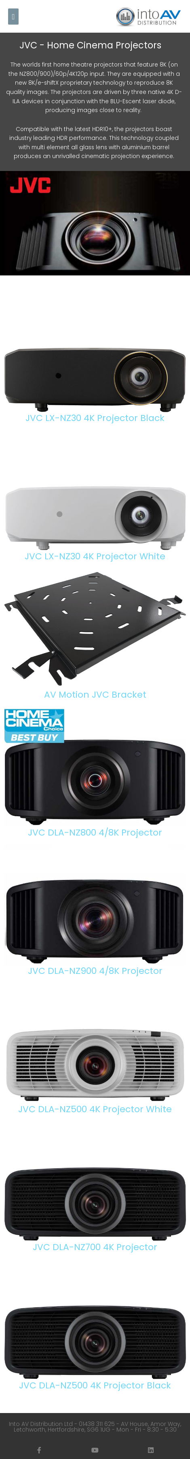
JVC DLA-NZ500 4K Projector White (95, 1109)
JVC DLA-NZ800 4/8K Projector (95, 832)
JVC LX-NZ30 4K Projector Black (95, 418)
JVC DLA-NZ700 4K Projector (95, 1247)
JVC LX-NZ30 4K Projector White (95, 556)
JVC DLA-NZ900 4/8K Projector (95, 971)
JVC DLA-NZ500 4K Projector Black (95, 1385)
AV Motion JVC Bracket (95, 694)
